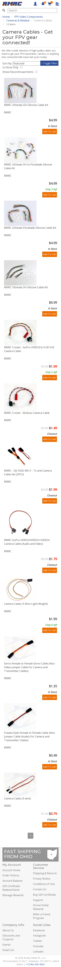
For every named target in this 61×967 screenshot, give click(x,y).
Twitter (37, 941)
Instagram (39, 935)
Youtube (38, 946)
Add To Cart (49, 131)
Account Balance (12, 880)
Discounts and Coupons (11, 937)
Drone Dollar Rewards (41, 907)
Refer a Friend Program (41, 916)
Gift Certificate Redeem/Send (11, 888)
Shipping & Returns (45, 873)
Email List (8, 950)
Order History (10, 875)
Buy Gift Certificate (44, 894)
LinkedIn (38, 951)
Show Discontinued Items (18, 72)
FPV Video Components (28, 16)
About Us (8, 930)
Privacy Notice (41, 878)
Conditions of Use (44, 884)
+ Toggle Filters (49, 63)
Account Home (11, 870)
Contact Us (39, 889)
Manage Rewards (13, 895)
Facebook (39, 930)
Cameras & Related (17, 20)
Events (6, 944)
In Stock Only (11, 67)
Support (38, 900)
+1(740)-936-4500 (35, 964)
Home (6, 16)
